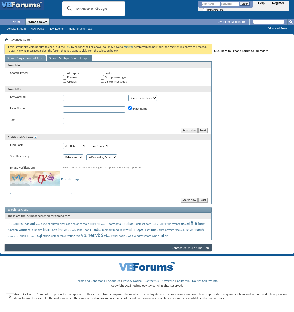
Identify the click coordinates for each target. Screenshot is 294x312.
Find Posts (16, 145)
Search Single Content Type (25, 58)
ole (134, 230)
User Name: (18, 108)
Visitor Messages (114, 81)
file (194, 223)
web (130, 236)
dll (161, 224)
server (16, 236)
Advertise (168, 281)
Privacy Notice (132, 281)
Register (278, 3)
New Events (56, 28)
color (76, 224)
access (19, 223)
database (128, 223)
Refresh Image (70, 179)
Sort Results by (20, 156)
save (189, 229)
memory (107, 230)
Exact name (137, 108)
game (23, 229)
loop (86, 230)
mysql (127, 229)
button (55, 224)
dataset (140, 224)
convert (104, 224)
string (46, 236)
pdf (148, 230)
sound (33, 236)
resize (183, 230)
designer (156, 224)
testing (71, 236)
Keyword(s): (18, 97)
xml (160, 235)
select (10, 236)
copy (112, 224)
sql (39, 235)
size (28, 236)
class (62, 224)
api (32, 223)
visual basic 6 (119, 236)
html (47, 229)
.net (11, 223)
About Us (114, 281)
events (176, 224)
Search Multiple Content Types (69, 58)
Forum (15, 22)
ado (27, 224)
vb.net (88, 235)
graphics (37, 230)
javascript (72, 230)
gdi (29, 230)
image (62, 229)
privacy (169, 230)
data (118, 224)
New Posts (37, 28)
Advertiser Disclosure (231, 22)
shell (23, 236)
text (78, 236)
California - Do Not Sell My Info (197, 281)
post (154, 229)
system (54, 236)
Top (206, 248)
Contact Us (179, 248)
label (80, 230)
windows (139, 236)
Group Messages (113, 77)
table (63, 236)
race (177, 230)
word (148, 236)
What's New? (37, 22)
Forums (70, 77)
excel (185, 223)
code (69, 224)
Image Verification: (22, 167)
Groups (70, 81)
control (95, 223)
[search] (92, 9)
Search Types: (19, 73)
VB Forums (195, 248)
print (161, 230)
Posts (106, 73)
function (13, 230)
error (167, 223)
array (38, 224)
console (84, 224)
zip (166, 236)
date (148, 224)
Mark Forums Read (80, 28)
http (54, 230)
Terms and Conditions (90, 281)
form (201, 223)
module (117, 230)
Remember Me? (214, 10)
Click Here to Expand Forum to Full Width (241, 51)
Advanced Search (278, 28)
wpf (154, 236)
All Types (71, 73)
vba (107, 235)
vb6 (99, 235)
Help (261, 3)
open (141, 229)
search (199, 229)
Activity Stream (16, 28)
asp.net (45, 224)
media (96, 229)
